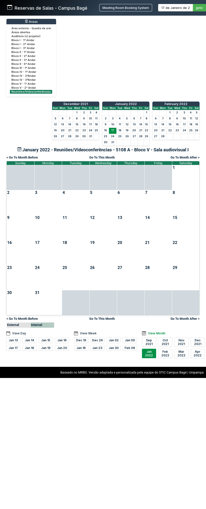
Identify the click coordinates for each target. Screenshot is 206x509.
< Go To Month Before (22, 157)
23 (84, 130)
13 (62, 124)
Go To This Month (102, 157)
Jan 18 (29, 348)
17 (90, 124)
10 (90, 118)
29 (77, 136)
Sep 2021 (149, 342)
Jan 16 (62, 340)
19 (55, 130)
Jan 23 (97, 348)
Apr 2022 (198, 353)
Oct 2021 (165, 342)
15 (76, 124)
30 (84, 136)
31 (90, 136)
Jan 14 (29, 340)
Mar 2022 (181, 353)
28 (69, 136)
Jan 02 (114, 340)
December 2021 (76, 104)
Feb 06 (130, 348)
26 (55, 136)
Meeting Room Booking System (126, 8)
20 (63, 130)
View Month (156, 333)
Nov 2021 (181, 342)
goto (199, 8)
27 (62, 136)
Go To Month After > (185, 157)
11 (96, 118)
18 (96, 124)
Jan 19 (45, 348)
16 (84, 124)
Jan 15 (45, 340)
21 (69, 130)
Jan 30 (114, 348)
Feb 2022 (165, 353)
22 (77, 130)
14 (69, 124)
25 (96, 130)
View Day (19, 333)
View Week (88, 333)
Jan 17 (13, 348)
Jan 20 (62, 348)
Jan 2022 (149, 353)
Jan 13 (13, 340)
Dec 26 (97, 340)
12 (55, 124)
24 (90, 130)
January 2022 (126, 104)
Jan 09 (130, 340)
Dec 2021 (197, 342)
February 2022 (176, 104)
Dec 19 (81, 340)
